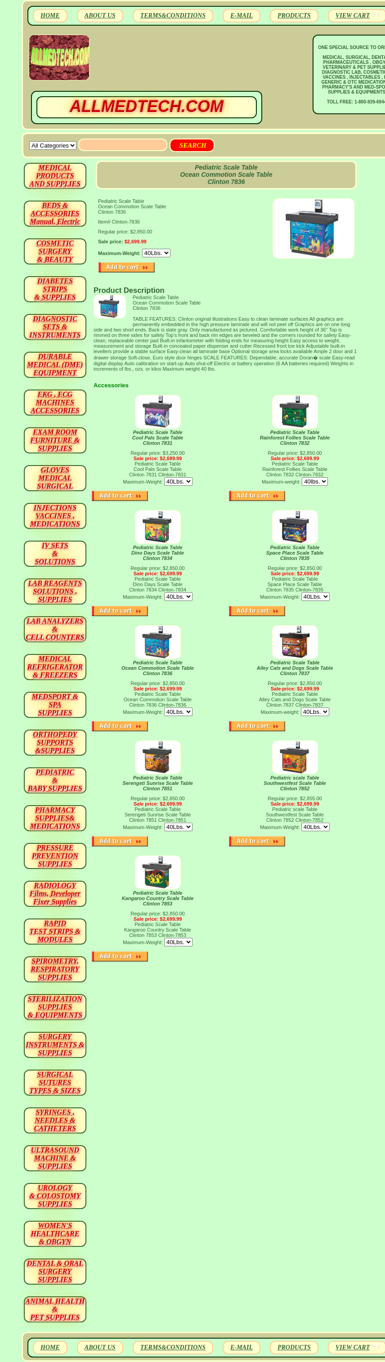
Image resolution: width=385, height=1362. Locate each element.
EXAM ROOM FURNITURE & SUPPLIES (55, 440)
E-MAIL (241, 15)
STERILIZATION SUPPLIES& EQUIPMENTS (55, 1007)
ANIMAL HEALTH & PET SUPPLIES (55, 1309)
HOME (50, 15)
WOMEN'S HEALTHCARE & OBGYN (55, 1234)
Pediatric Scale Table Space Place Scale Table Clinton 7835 (294, 553)
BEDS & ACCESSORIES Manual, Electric (55, 213)
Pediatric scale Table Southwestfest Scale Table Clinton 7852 (295, 783)
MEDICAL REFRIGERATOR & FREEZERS (55, 667)
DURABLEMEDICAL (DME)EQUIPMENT (55, 364)
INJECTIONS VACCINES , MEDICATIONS (55, 516)
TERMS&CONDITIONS (173, 15)
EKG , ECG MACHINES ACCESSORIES (55, 402)
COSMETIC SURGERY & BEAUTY (55, 251)
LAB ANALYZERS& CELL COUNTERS (55, 629)
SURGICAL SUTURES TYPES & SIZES (55, 1082)
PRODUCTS (294, 15)
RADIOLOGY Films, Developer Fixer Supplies (55, 893)
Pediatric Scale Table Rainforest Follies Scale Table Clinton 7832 (295, 438)
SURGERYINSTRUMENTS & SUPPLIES (55, 1045)
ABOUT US (100, 15)
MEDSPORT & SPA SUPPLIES (55, 705)
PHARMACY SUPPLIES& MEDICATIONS (55, 818)
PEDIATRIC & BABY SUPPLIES (55, 780)
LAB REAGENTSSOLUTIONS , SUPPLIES (55, 591)
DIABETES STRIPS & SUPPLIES (55, 289)
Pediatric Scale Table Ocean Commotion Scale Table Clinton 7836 (157, 668)
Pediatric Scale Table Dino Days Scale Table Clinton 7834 (157, 553)
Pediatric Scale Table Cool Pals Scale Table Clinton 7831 (157, 438)
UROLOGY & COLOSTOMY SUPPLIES (55, 1196)
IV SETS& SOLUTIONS (55, 553)
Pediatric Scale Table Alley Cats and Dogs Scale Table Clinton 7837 (295, 668)
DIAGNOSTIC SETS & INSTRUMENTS (55, 327)
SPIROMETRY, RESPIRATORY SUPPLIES (55, 969)
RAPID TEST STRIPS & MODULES (55, 931)
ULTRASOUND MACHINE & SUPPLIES (55, 1158)
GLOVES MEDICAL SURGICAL (55, 478)
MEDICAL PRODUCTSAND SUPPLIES (55, 176)
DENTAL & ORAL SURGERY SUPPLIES (55, 1271)
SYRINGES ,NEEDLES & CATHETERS (55, 1120)
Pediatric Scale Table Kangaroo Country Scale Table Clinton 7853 (158, 898)
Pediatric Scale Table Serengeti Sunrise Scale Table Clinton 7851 (157, 783)
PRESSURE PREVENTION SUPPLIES (55, 856)
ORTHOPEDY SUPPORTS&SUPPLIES (55, 742)
